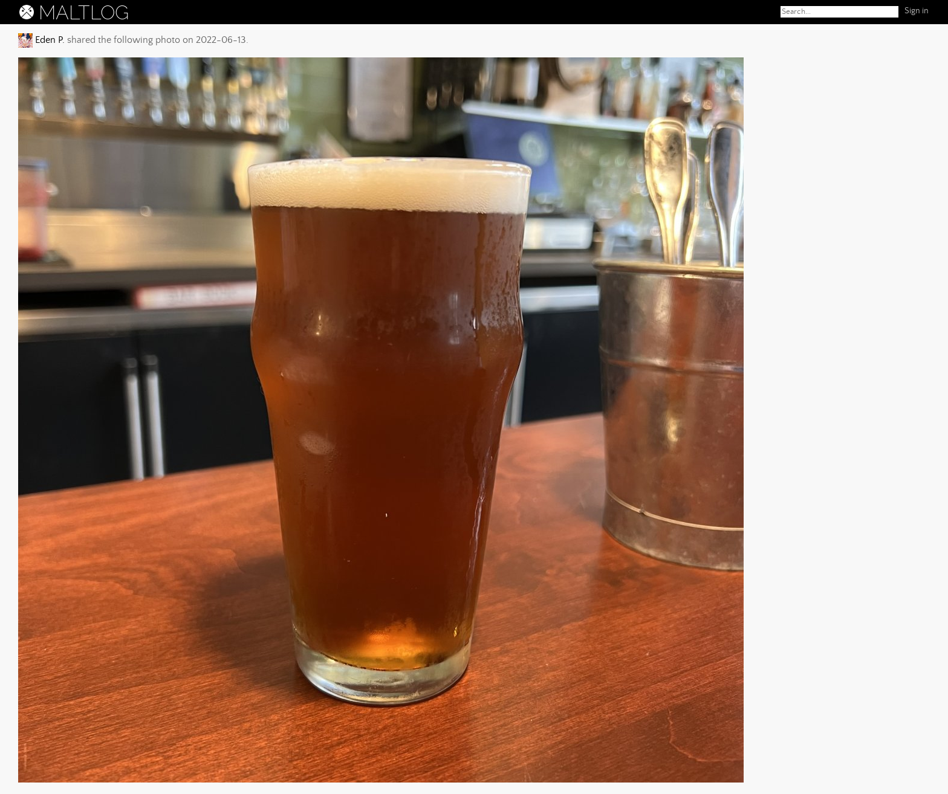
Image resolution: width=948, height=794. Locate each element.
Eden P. (49, 39)
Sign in (916, 11)
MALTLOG (84, 12)
